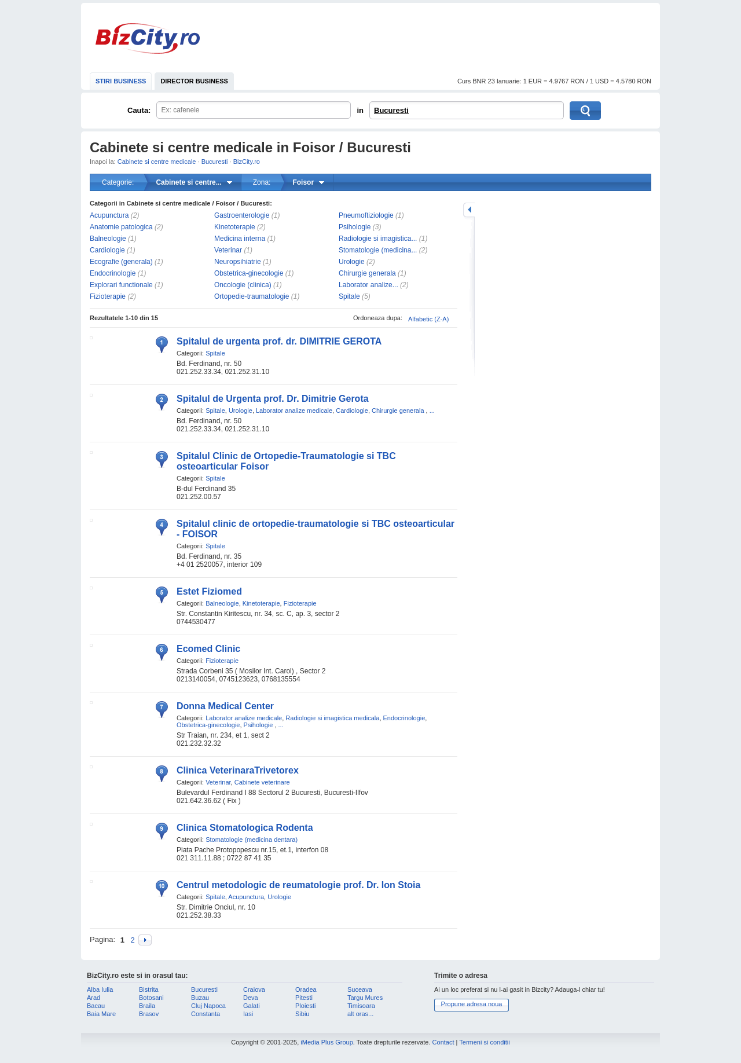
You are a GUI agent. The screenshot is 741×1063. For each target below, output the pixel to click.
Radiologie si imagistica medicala (332, 717)
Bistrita (149, 989)
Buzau (200, 997)
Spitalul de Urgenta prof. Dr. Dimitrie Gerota (273, 399)
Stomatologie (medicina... (378, 250)
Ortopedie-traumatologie (251, 296)
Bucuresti (391, 110)
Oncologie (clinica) (243, 285)
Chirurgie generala (367, 273)
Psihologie (354, 227)
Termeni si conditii (484, 1042)
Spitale (349, 296)
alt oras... (360, 1013)
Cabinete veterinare (262, 782)
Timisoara (361, 1005)
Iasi (248, 1013)
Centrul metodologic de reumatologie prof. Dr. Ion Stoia (298, 885)
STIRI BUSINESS (121, 81)
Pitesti (304, 997)
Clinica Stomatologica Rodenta (245, 828)
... (432, 410)
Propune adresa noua (471, 1003)
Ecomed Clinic (208, 649)
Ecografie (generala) (121, 262)
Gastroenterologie (241, 215)
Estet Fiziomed (209, 591)
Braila (147, 1005)
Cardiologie (107, 250)
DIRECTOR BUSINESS (194, 81)
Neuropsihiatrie (237, 262)
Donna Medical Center (225, 706)
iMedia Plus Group (326, 1042)
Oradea (306, 989)
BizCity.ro (148, 38)
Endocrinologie (112, 273)
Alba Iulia (100, 989)
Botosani (151, 997)
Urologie (352, 262)
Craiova (254, 989)
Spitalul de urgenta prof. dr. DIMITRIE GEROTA (279, 341)
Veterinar (228, 250)
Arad (93, 997)
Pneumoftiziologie (366, 215)
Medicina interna (239, 238)
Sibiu (302, 1013)
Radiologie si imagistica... (378, 238)
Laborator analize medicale (294, 410)
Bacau (96, 1005)
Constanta (205, 1013)
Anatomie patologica (121, 227)
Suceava (359, 989)
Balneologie (108, 238)
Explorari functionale (121, 285)
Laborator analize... (368, 285)
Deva (250, 997)
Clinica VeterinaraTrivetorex (238, 770)
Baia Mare (101, 1013)
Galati (251, 1005)
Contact (443, 1042)
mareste (469, 210)
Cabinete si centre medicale (157, 161)
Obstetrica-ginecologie (248, 273)
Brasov (149, 1013)
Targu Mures (365, 997)
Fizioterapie (108, 296)
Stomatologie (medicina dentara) (252, 839)
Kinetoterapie (234, 227)
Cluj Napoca (208, 1005)
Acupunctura (109, 215)
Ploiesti (305, 1005)
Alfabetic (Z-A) (428, 319)
